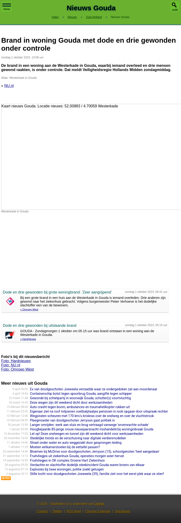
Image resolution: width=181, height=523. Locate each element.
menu (6, 7)
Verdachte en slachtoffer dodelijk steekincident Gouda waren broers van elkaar (87, 465)
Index (55, 17)
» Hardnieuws (28, 339)
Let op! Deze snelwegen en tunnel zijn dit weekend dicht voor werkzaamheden (86, 434)
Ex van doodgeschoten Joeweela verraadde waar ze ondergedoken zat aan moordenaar (93, 389)
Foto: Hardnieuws (16, 361)
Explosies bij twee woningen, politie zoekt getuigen (67, 469)
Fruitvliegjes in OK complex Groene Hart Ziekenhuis (67, 460)
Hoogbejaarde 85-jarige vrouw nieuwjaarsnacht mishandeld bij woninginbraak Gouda (91, 429)
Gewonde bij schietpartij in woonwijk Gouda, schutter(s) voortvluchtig (80, 398)
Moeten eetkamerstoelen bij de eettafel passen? (65, 447)
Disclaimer (122, 511)
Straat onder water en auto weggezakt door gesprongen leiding (76, 442)
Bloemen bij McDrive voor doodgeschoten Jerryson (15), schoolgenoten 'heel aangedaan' (94, 451)
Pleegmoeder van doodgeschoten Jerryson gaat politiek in (72, 420)
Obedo (99, 504)
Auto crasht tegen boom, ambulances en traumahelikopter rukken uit (80, 407)
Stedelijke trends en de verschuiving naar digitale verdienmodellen (78, 438)
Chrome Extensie (97, 511)
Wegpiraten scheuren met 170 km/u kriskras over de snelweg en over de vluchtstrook (92, 416)
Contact (42, 511)
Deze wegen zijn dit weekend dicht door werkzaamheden (71, 402)
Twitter (57, 511)
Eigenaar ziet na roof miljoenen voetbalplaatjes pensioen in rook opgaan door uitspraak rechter (99, 411)
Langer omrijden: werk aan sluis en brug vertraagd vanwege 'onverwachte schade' (89, 425)
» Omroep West (29, 309)
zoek (175, 9)
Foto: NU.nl (10, 365)
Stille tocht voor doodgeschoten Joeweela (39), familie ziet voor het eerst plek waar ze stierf (97, 474)
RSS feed (74, 511)
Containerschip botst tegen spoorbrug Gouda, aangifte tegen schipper (81, 393)
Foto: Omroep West (17, 369)
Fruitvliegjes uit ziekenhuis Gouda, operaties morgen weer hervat (77, 456)
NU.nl (9, 86)
